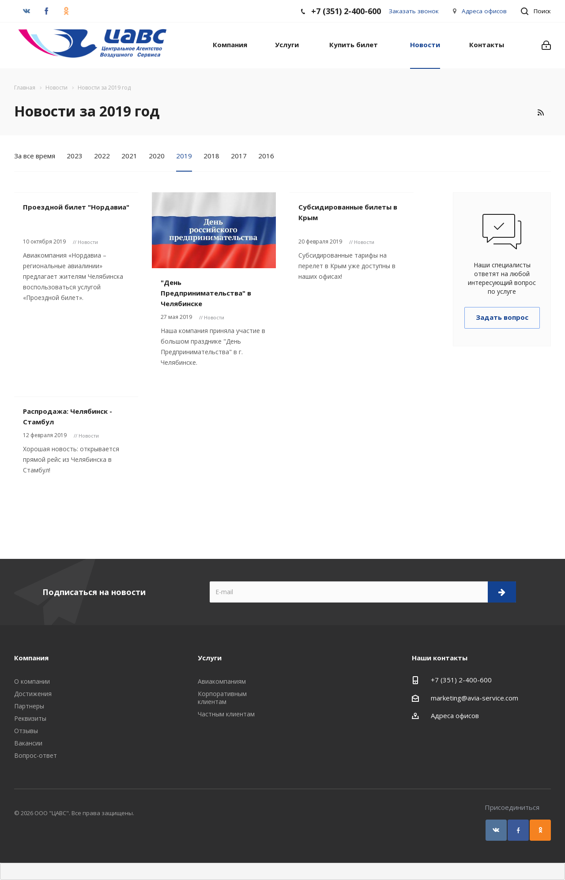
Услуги (287, 44)
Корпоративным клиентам (222, 697)
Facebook (518, 830)
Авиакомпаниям (222, 681)
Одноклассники (540, 830)
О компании (32, 681)
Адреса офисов (484, 11)
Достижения (33, 693)
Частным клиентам (226, 714)
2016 (266, 155)
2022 (102, 155)
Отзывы (26, 730)
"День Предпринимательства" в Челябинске (206, 293)
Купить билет (353, 44)
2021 (129, 155)
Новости (425, 44)
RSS (540, 112)
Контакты (486, 44)
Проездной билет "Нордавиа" (76, 206)
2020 (157, 155)
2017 (239, 155)
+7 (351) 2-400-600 (461, 679)
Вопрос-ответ (35, 755)
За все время (34, 155)
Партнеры (29, 706)
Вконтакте (496, 830)
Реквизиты (30, 718)
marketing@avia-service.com (474, 697)
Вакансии (28, 743)
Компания (230, 44)
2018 (211, 155)
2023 (75, 155)
